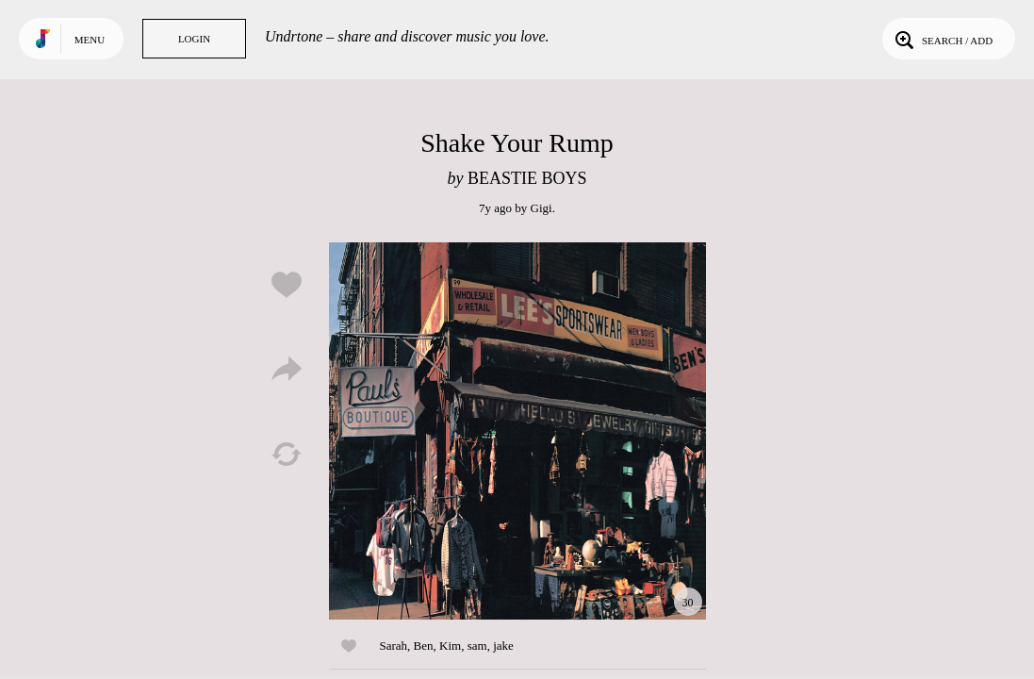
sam (477, 645)
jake (503, 645)
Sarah (394, 645)
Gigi (541, 208)
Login (194, 38)
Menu (89, 39)
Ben (424, 645)
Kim (450, 645)
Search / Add (942, 38)
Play (517, 431)
